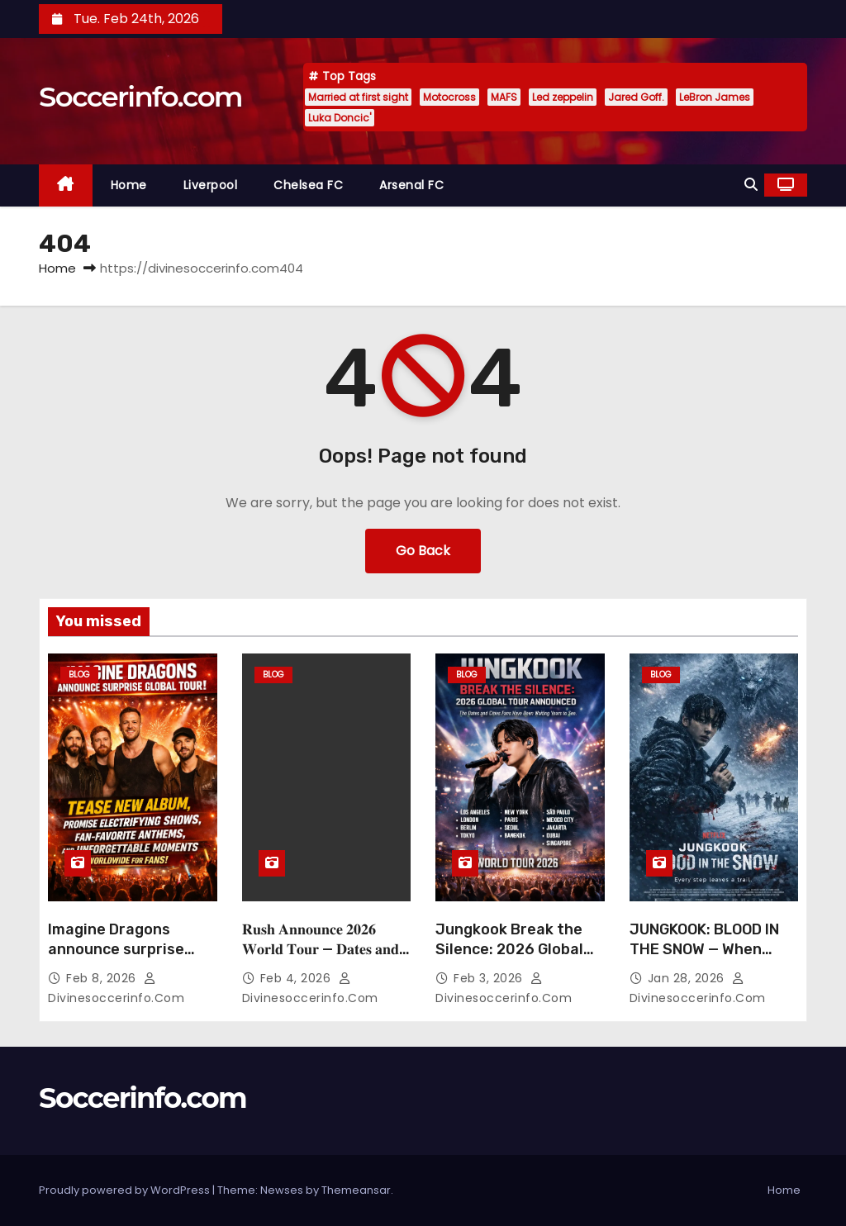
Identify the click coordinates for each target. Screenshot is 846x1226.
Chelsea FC (308, 185)
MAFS (504, 97)
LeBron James (714, 97)
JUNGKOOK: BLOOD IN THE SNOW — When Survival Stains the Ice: (714, 949)
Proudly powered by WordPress (125, 1190)
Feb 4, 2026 (297, 978)
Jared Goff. (636, 97)
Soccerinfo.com (140, 96)
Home (129, 185)
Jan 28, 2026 (688, 978)
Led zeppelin (562, 97)
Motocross (449, 97)
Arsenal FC (411, 185)
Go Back (423, 550)
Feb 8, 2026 (103, 978)
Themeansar (356, 1190)
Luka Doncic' (339, 118)
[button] (751, 184)
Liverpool (210, 185)
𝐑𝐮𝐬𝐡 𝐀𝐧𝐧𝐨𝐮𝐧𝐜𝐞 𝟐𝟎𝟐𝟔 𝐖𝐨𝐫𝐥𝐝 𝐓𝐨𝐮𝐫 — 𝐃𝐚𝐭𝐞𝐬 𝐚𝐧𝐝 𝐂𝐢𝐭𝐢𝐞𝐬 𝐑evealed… (320, 949)
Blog (79, 674)
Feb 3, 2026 (490, 978)
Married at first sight (358, 97)
